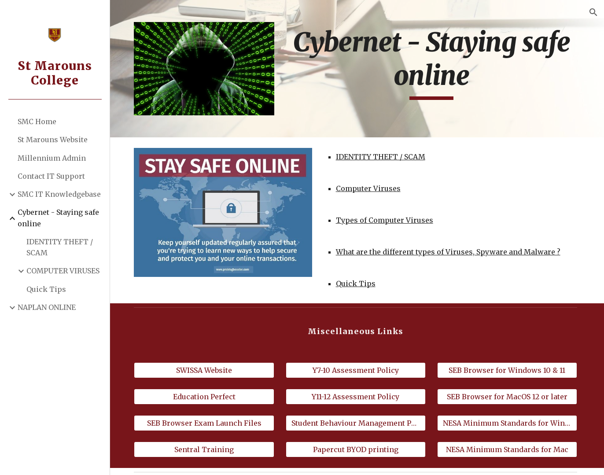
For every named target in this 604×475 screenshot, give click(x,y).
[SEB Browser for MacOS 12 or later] (507, 396)
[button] (593, 12)
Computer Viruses (369, 188)
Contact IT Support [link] (51, 176)
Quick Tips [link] (46, 289)
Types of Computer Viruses (386, 219)
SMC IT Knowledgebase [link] (59, 194)
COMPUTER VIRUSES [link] (62, 270)
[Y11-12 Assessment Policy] (357, 396)
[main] (432, 62)
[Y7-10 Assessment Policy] (357, 370)
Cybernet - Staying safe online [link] (58, 218)
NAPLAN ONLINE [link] (47, 307)
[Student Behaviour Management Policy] (357, 422)
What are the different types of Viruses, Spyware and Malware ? (449, 251)
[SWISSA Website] (206, 370)
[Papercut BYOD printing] (357, 448)
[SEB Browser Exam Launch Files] (206, 422)
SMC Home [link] (37, 121)
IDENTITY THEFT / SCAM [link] (59, 247)
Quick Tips (357, 283)
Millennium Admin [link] (52, 158)
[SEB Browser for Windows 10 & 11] (507, 370)
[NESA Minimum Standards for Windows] (507, 422)
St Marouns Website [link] (53, 139)
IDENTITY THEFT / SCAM (382, 156)
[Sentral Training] (206, 448)
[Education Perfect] (206, 396)
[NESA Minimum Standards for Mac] (507, 448)
